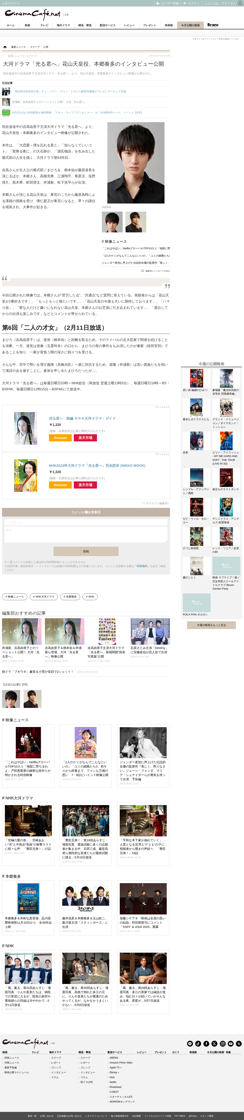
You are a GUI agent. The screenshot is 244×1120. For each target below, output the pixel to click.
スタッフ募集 (207, 1116)
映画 (27, 25)
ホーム (11, 25)
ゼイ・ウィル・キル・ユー (196, 520)
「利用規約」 (142, 566)
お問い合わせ (46, 1116)
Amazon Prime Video (121, 1062)
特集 (228, 1052)
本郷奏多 (71, 596)
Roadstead (115, 1087)
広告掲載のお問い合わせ (69, 1116)
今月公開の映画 (190, 25)
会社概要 (136, 1116)
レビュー (129, 25)
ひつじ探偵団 (191, 548)
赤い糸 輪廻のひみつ (195, 390)
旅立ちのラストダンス (225, 489)
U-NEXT (114, 1092)
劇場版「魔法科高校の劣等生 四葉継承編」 (225, 392)
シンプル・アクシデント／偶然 (196, 491)
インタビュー (58, 1072)
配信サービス (108, 25)
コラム (55, 1077)
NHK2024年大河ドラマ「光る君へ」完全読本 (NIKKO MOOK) (97, 466)
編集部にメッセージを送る (158, 271)
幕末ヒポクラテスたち (196, 419)
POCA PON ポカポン (195, 614)
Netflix (113, 1082)
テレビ (44, 25)
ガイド (175, 1052)
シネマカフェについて (96, 1116)
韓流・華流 (85, 25)
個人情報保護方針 (120, 1116)
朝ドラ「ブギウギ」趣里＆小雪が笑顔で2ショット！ (49, 671)
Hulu (112, 1077)
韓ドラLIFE (87, 1082)
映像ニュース (116, 241)
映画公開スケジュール (16, 1072)
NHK (91, 596)
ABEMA (114, 1057)
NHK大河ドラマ (45, 596)
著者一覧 (32, 1116)
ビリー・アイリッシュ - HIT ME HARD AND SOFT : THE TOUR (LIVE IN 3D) (225, 458)
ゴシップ (56, 1067)
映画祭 (169, 25)
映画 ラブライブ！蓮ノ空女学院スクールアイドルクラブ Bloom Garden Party (226, 583)
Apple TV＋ (116, 1067)
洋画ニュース (11, 1062)
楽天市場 (85, 438)
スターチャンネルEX (121, 1096)
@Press (193, 1116)
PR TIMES (180, 1116)
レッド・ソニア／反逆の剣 (225, 550)
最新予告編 (10, 1067)
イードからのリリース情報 (157, 1116)
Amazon (60, 438)
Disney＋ (115, 1072)
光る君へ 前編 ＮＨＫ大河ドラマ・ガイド (82, 418)
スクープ (56, 1057)
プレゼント (149, 25)
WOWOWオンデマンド (122, 1101)
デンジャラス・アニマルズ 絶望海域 (225, 520)
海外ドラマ (63, 25)
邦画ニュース (11, 1057)
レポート (56, 1062)
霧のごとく (189, 577)
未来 (185, 452)
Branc (213, 25)
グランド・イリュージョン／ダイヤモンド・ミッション (225, 423)
